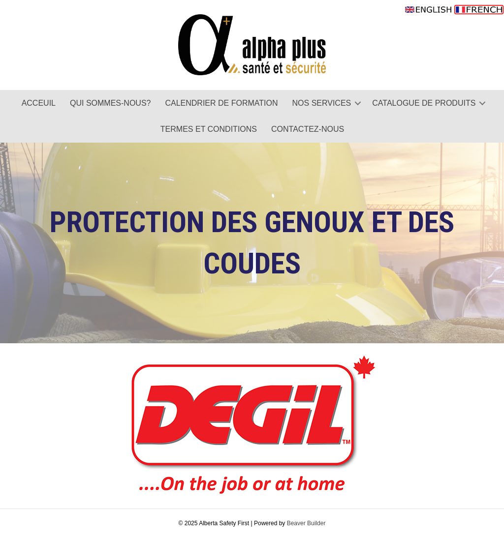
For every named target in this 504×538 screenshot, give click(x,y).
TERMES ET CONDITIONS (208, 129)
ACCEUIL (39, 103)
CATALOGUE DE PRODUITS (423, 103)
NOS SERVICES (321, 103)
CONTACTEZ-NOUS (307, 129)
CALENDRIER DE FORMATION (221, 103)
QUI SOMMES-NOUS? (110, 103)
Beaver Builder (306, 523)
